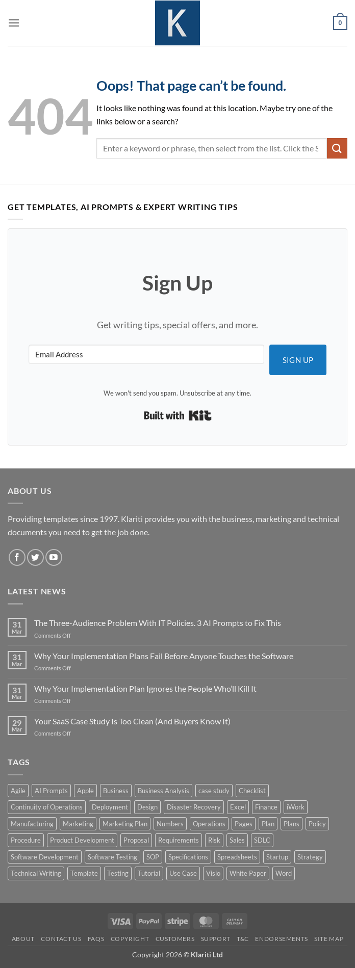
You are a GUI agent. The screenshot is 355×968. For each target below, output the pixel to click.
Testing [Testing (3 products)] (118, 873)
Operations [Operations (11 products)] (209, 824)
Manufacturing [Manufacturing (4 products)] (32, 824)
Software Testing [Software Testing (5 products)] (112, 857)
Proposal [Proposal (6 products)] (136, 840)
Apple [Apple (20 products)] (85, 791)
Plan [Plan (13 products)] (268, 824)
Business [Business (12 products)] (116, 791)
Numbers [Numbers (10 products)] (170, 824)
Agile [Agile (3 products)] (18, 791)
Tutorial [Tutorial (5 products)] (149, 873)
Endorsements (281, 939)
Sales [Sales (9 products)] (237, 840)
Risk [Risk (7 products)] (214, 840)
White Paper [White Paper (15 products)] (248, 873)
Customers (175, 939)
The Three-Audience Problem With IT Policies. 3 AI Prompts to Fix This (157, 622)
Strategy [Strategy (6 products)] (310, 857)
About (23, 939)
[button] (14, 22)
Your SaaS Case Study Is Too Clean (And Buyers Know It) (132, 721)
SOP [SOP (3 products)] (152, 857)
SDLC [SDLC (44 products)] (262, 840)
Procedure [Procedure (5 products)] (26, 840)
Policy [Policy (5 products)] (317, 824)
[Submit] (337, 148)
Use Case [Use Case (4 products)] (183, 873)
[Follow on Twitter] (35, 557)
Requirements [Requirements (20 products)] (178, 840)
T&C (243, 939)
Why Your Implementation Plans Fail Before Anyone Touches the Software (163, 656)
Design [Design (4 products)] (147, 807)
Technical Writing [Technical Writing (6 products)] (36, 873)
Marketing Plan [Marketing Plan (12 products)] (125, 824)
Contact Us (61, 939)
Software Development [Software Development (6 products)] (45, 857)
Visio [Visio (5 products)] (213, 873)
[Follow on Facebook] (17, 557)
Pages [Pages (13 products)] (243, 824)
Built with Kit (178, 415)
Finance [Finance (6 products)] (266, 807)
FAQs (96, 939)
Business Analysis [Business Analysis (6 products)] (163, 791)
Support (216, 939)
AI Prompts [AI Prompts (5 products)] (51, 791)
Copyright (130, 939)
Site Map (328, 939)
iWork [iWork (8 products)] (296, 807)
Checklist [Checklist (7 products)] (252, 791)
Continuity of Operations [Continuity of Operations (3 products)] (47, 807)
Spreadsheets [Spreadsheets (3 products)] (237, 857)
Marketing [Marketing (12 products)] (78, 824)
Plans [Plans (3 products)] (291, 824)
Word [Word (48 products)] (283, 873)
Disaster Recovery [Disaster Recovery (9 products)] (194, 807)
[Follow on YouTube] (53, 557)
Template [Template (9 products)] (84, 873)
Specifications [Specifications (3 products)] (188, 857)
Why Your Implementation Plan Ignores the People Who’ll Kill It (145, 688)
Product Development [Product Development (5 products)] (82, 840)
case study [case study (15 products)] (214, 791)
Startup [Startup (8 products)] (277, 857)
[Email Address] (146, 354)
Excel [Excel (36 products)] (238, 807)
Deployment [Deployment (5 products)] (110, 807)
